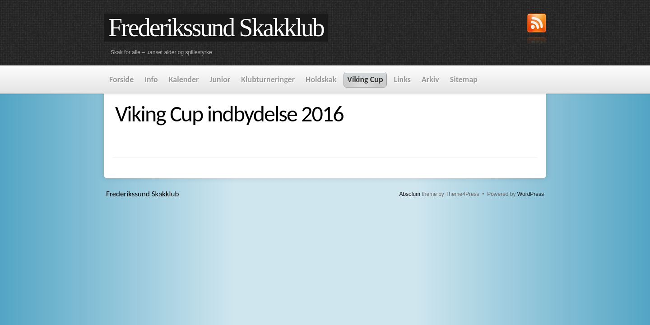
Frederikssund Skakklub (216, 28)
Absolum (409, 194)
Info (151, 79)
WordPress (530, 194)
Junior (219, 79)
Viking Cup (365, 79)
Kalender (184, 79)
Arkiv (430, 79)
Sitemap (464, 79)
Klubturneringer (268, 79)
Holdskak (321, 79)
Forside (121, 79)
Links (402, 79)
